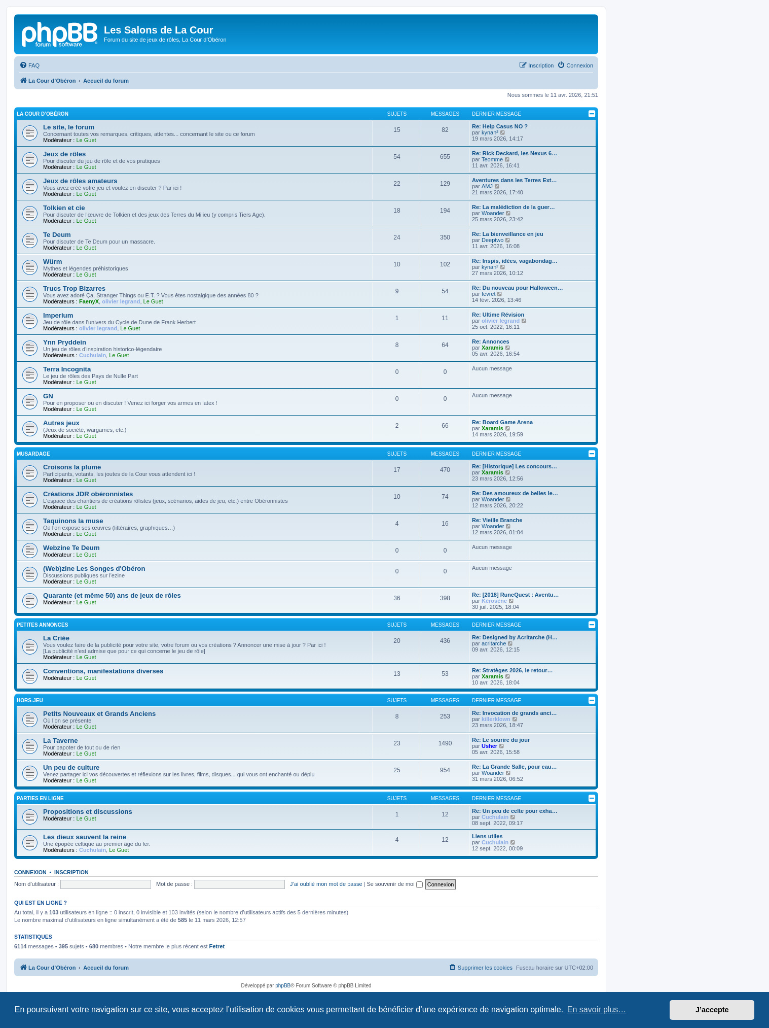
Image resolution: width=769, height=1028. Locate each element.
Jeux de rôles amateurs (80, 181)
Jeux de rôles (64, 154)
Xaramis (492, 348)
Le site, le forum (68, 127)
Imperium (58, 315)
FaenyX (89, 301)
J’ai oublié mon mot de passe (326, 884)
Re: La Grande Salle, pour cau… (514, 767)
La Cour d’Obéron (42, 114)
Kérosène (494, 601)
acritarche (494, 643)
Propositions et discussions (87, 811)
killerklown (496, 719)
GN (48, 396)
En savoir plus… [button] (597, 1009)
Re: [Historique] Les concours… (514, 466)
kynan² (490, 132)
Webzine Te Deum (71, 548)
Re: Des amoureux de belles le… (515, 493)
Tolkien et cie (64, 208)
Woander (493, 213)
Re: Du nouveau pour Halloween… (517, 288)
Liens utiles (487, 836)
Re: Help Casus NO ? (500, 126)
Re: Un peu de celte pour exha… (515, 811)
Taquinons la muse (73, 521)
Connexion (30, 872)
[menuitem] (29, 65)
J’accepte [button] (712, 1010)
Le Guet (86, 140)
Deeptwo (492, 240)
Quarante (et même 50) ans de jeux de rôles (112, 595)
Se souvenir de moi (395, 884)
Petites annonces (42, 625)
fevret (489, 294)
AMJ (487, 186)
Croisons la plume (72, 467)
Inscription (71, 872)
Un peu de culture (71, 767)
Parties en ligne (40, 798)
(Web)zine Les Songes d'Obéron (94, 568)
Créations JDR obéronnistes (88, 494)
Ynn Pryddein (64, 342)
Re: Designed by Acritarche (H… (515, 637)
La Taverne (60, 740)
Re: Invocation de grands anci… (514, 713)
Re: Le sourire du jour (501, 740)
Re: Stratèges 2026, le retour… (512, 670)
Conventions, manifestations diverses (103, 671)
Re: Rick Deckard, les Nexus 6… (514, 153)
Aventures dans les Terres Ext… (514, 180)
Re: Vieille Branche (497, 520)
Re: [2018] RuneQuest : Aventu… (515, 595)
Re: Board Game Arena (502, 422)
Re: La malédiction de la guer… (513, 207)
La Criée (56, 638)
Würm (52, 261)
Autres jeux (61, 423)
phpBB (282, 985)
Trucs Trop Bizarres (74, 288)
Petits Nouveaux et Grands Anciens (99, 713)
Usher (489, 746)
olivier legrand (121, 301)
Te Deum (57, 234)
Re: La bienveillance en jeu (507, 234)
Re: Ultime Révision (498, 315)
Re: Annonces (490, 341)
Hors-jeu (30, 700)
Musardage (33, 454)
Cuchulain (92, 355)
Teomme (492, 159)
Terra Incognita (67, 369)
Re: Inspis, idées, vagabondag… (515, 261)
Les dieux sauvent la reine (84, 837)
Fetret (217, 946)
